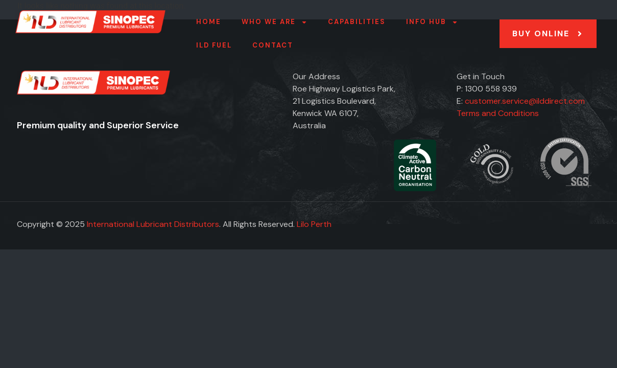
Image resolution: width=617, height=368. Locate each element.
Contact (272, 45)
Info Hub (432, 22)
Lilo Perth (314, 224)
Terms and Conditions (498, 113)
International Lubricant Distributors (153, 224)
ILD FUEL (214, 45)
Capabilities (357, 21)
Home (208, 21)
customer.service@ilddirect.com (525, 101)
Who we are (274, 22)
